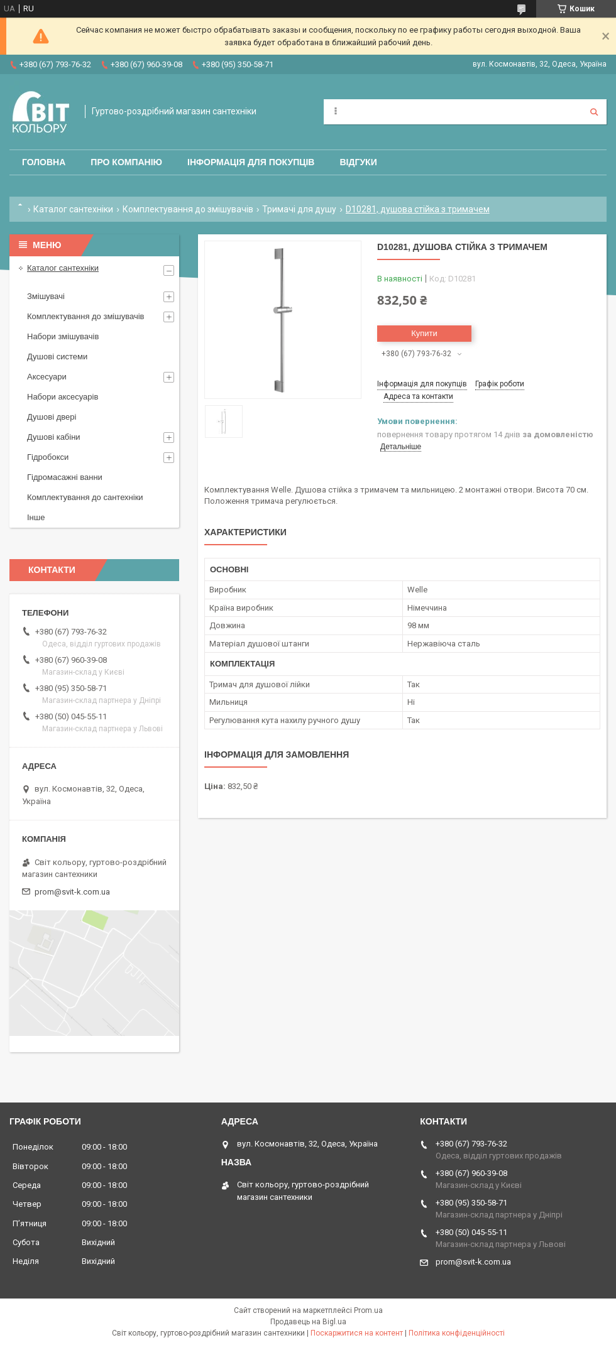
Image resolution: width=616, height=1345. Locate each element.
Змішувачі (46, 296)
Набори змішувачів (63, 336)
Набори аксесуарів (62, 396)
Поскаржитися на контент (357, 1333)
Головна (43, 162)
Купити (424, 333)
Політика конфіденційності (457, 1333)
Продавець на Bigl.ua (308, 1321)
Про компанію (126, 162)
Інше (36, 517)
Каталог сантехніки (73, 209)
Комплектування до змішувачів (188, 209)
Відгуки (358, 162)
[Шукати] (594, 111)
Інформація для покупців (250, 162)
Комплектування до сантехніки (85, 497)
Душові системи (57, 356)
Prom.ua (368, 1310)
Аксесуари (47, 376)
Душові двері (51, 417)
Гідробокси (48, 457)
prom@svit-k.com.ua (72, 891)
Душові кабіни (53, 437)
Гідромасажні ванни (64, 477)
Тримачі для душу (299, 209)
